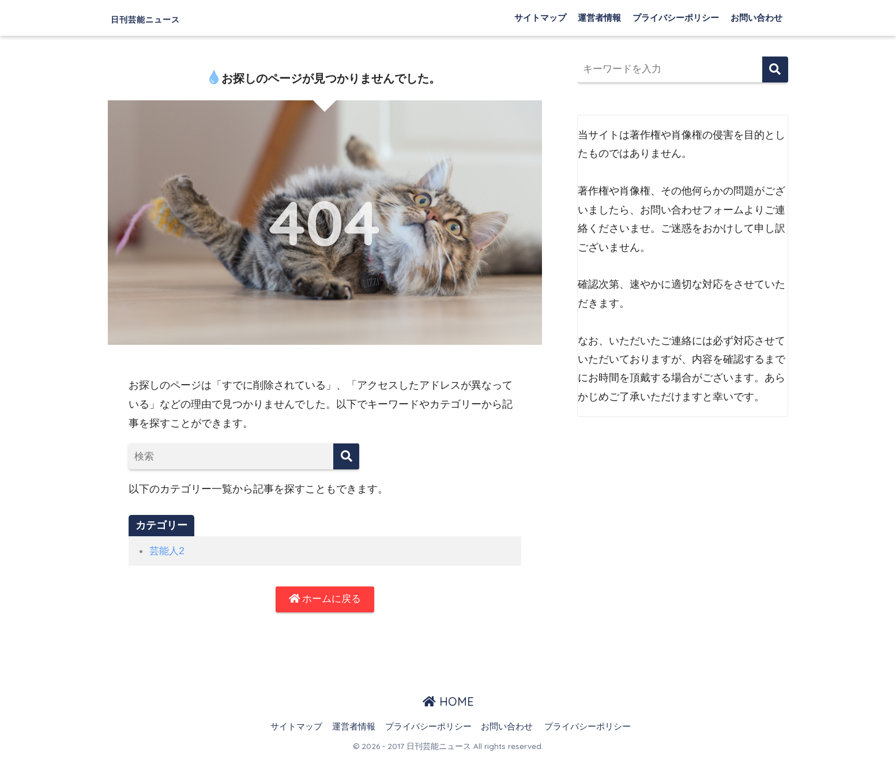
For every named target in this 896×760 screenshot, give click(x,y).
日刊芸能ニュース (167, 17)
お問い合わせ (756, 17)
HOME (448, 703)
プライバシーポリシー (676, 17)
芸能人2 (167, 550)
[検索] (346, 456)
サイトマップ (540, 17)
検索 (775, 69)
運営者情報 (599, 17)
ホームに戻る (325, 599)
